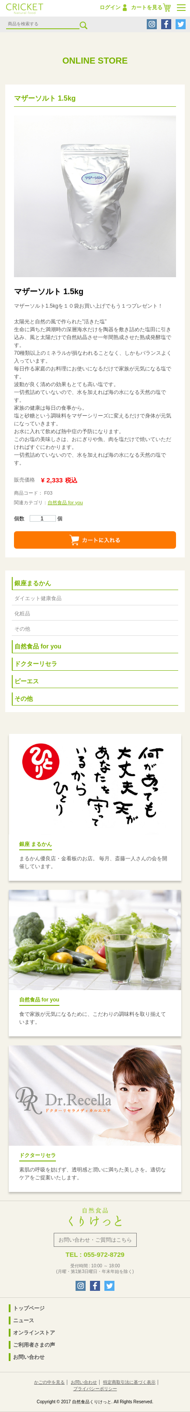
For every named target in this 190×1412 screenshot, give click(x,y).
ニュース (23, 1320)
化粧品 (22, 614)
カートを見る (146, 7)
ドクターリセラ (35, 663)
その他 (22, 629)
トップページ (29, 1308)
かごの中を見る (49, 1382)
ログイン (110, 7)
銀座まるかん (32, 583)
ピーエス (26, 681)
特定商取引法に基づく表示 (129, 1382)
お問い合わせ (29, 1357)
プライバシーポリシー (95, 1388)
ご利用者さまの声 (34, 1345)
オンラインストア (34, 1333)
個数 (35, 519)
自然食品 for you (65, 502)
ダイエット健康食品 (38, 598)
